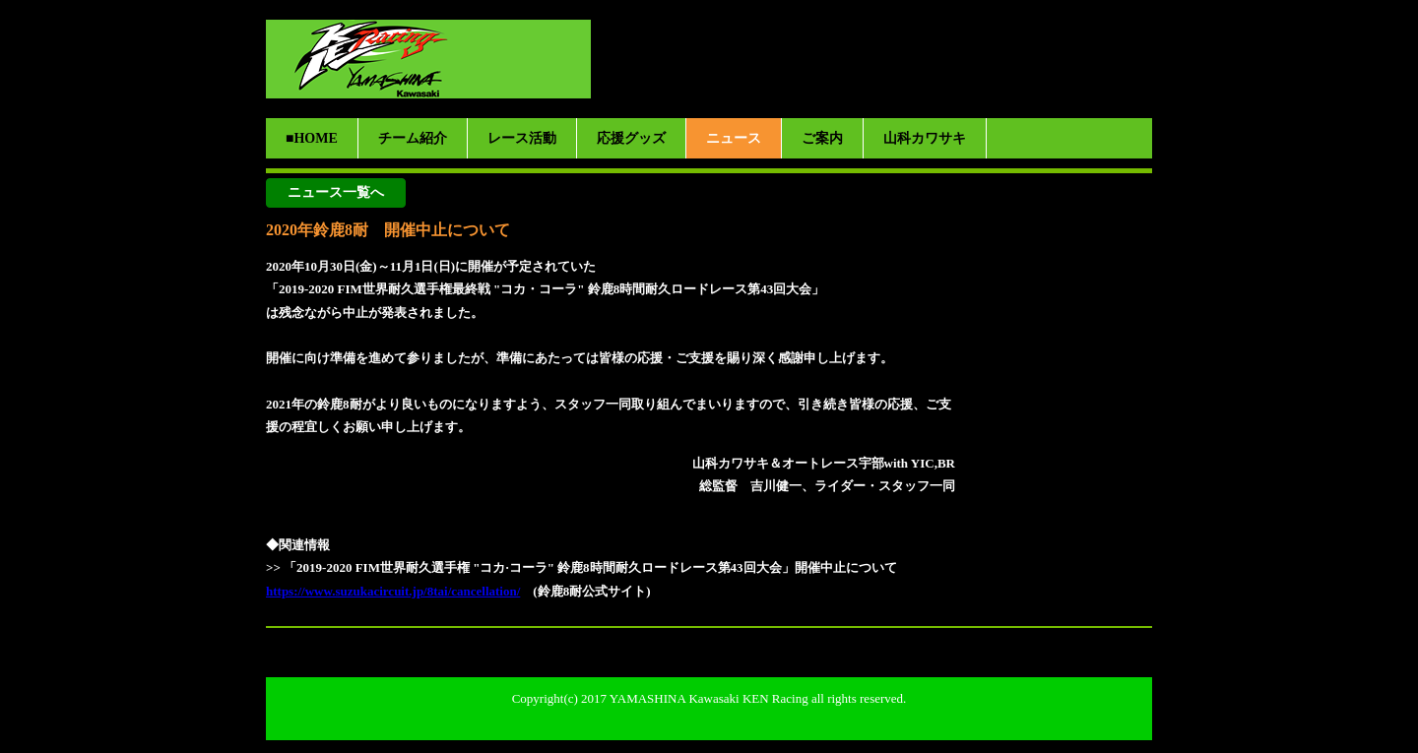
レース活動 (521, 138)
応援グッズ (631, 138)
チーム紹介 (412, 138)
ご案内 (822, 138)
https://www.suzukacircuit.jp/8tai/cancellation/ (393, 591)
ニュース (733, 138)
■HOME (312, 138)
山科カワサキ (924, 138)
